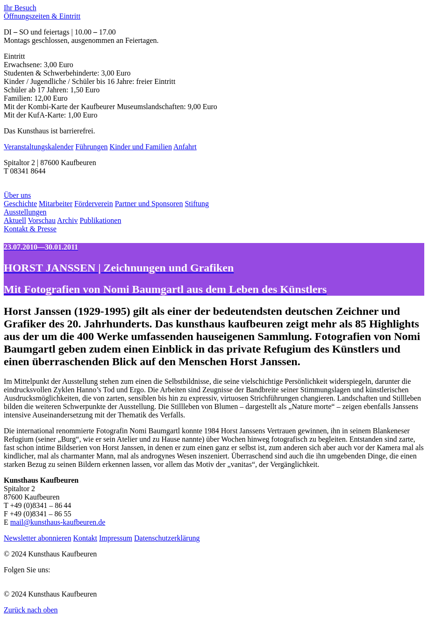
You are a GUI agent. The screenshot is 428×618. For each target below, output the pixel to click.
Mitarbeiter (55, 204)
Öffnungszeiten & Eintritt (42, 16)
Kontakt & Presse (30, 229)
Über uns (17, 195)
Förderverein (93, 204)
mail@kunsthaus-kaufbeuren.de (58, 522)
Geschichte (20, 204)
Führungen (91, 147)
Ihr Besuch (20, 8)
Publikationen (100, 220)
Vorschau (42, 220)
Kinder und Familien (141, 147)
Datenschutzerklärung (167, 538)
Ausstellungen (25, 212)
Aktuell (15, 220)
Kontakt (85, 538)
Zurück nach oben (31, 610)
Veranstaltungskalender (38, 147)
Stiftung (197, 204)
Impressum (115, 538)
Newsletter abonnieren (37, 538)
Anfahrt (185, 147)
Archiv (67, 220)
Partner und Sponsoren (149, 204)
